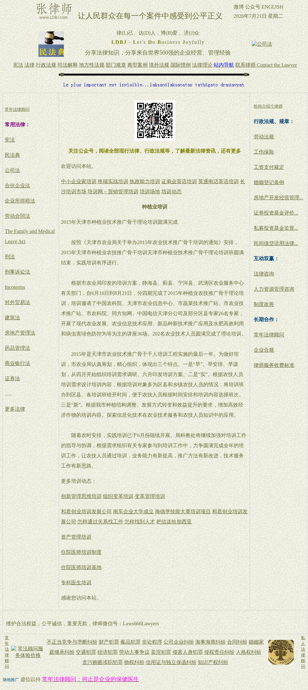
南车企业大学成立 (133, 511)
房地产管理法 (20, 332)
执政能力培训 (145, 181)
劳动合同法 (17, 216)
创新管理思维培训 (81, 496)
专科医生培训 (76, 582)
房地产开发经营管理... (278, 197)
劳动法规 (264, 136)
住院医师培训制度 (81, 552)
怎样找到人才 (139, 521)
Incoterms (15, 287)
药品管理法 (17, 348)
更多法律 (15, 409)
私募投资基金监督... (276, 228)
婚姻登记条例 (269, 182)
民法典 (12, 155)
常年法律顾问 (269, 334)
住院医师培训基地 (81, 567)
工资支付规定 (269, 167)
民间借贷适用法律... (276, 243)
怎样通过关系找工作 (100, 521)
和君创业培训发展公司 (86, 511)
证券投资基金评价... (276, 213)
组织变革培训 (118, 496)
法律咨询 (264, 273)
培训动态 (171, 191)
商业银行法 (17, 363)
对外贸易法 (17, 302)
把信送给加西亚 (174, 521)
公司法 (12, 170)
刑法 (10, 256)
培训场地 (150, 191)
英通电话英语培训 (218, 181)
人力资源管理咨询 (274, 289)
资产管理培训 (76, 537)
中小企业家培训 (79, 181)
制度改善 (264, 304)
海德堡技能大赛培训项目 (183, 511)
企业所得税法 (20, 200)
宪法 (10, 140)
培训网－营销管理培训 (113, 191)
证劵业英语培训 (179, 181)
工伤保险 (264, 152)
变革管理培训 (150, 496)
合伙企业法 (17, 185)
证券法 (12, 378)
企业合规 (264, 350)
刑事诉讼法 (17, 272)
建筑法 (12, 317)
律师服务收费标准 (274, 365)
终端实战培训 (113, 181)
